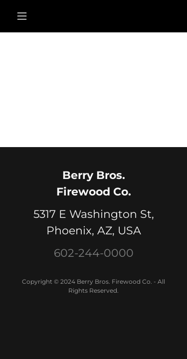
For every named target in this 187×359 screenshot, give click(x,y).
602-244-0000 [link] (94, 253)
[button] (24, 16)
